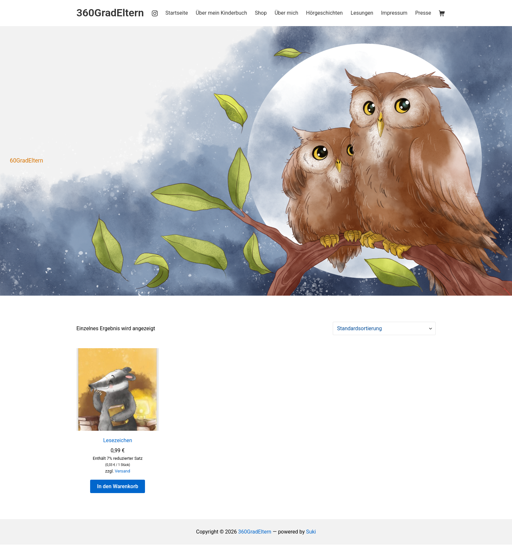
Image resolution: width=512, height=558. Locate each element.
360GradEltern (254, 532)
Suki (311, 532)
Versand (122, 471)
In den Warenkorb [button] (117, 486)
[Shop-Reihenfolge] (384, 328)
